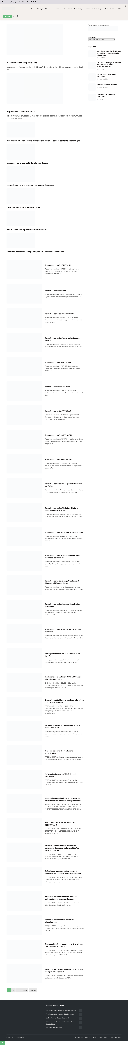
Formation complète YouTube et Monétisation (64, 532)
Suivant (33, 990)
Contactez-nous (36, 2)
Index (33, 9)
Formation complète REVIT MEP (58, 362)
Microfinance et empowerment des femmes (27, 229)
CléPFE (21, 1037)
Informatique (78, 9)
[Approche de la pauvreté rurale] (35, 88)
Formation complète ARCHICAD (58, 459)
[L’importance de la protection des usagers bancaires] (21, 174)
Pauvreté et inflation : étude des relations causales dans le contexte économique (43, 141)
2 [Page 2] (13, 990)
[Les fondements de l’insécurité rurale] (21, 196)
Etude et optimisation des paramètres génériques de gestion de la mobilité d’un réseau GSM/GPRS (62, 848)
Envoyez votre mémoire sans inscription (88, 1037)
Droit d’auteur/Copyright (9, 2)
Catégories (92, 37)
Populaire (92, 47)
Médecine (48, 9)
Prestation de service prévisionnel (22, 62)
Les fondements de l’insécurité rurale (23, 207)
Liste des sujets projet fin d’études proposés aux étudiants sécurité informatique (109, 53)
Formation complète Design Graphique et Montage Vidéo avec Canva (62, 582)
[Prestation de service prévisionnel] (35, 39)
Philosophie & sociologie (94, 9)
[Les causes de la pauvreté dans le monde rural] (21, 152)
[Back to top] (2, 1043)
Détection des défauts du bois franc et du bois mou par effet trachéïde (64, 970)
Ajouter (7, 16)
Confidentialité (24, 2)
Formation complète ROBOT (56, 291)
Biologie (40, 9)
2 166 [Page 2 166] (25, 990)
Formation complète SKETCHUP (58, 265)
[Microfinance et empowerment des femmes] (21, 218)
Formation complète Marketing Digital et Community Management (61, 509)
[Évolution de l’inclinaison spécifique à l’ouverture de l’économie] (21, 240)
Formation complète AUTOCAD (58, 411)
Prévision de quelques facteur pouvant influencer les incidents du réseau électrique (63, 872)
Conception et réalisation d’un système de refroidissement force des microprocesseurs (63, 799)
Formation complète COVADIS (57, 387)
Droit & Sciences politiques (114, 9)
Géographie (68, 9)
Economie (58, 9)
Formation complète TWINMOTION (59, 314)
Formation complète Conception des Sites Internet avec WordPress (62, 556)
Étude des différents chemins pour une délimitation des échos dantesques (61, 897)
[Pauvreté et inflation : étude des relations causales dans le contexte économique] (21, 129)
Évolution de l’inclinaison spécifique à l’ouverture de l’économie (35, 251)
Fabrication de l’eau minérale (107, 84)
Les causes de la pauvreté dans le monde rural (27, 163)
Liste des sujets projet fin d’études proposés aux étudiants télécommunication (109, 65)
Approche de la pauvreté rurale (21, 111)
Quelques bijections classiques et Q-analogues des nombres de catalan (64, 945)
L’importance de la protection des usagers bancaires (30, 185)
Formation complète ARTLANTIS (58, 435)
